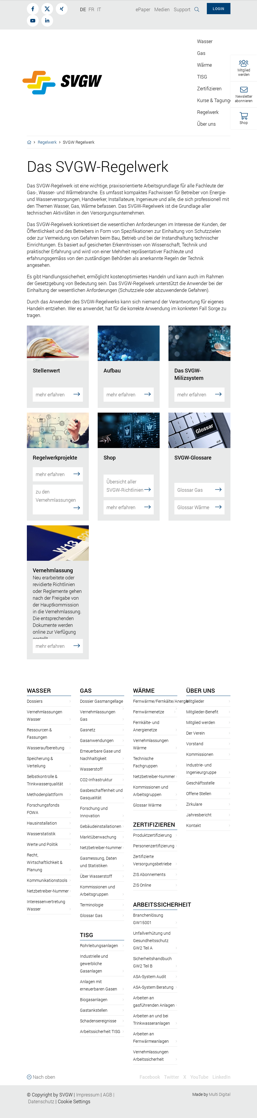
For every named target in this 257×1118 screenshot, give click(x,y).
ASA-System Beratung (153, 981)
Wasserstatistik (41, 827)
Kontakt (193, 819)
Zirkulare (194, 798)
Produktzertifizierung (152, 829)
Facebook (150, 1071)
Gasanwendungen (97, 734)
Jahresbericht (199, 808)
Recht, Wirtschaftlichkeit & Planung (45, 856)
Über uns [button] (206, 124)
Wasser (39, 684)
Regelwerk (47, 142)
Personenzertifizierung (153, 839)
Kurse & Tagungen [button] (216, 100)
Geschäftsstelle (200, 776)
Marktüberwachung (98, 830)
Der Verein (195, 727)
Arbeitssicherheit (162, 898)
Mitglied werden (200, 716)
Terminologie (91, 898)
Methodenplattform (45, 788)
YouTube (199, 1071)
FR (91, 9)
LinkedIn (221, 1071)
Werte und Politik (42, 838)
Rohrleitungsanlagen (99, 939)
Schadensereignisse (98, 1014)
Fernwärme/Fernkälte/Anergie (161, 695)
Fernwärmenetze (148, 705)
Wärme (144, 684)
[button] (243, 68)
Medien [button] (162, 9)
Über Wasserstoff (96, 870)
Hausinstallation (42, 817)
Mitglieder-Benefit (202, 705)
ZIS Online (142, 879)
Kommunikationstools (47, 874)
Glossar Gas (199, 483)
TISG (86, 928)
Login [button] (219, 8)
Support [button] (182, 9)
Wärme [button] (204, 65)
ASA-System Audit (149, 970)
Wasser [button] (204, 41)
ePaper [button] (143, 9)
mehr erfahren (58, 394)
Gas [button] (201, 53)
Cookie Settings (74, 1095)
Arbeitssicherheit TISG (100, 1025)
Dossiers (34, 695)
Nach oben (41, 1071)
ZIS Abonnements (149, 868)
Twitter (171, 1071)
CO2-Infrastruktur (96, 773)
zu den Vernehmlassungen (58, 496)
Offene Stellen (198, 787)
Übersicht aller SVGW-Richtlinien (129, 479)
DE (83, 9)
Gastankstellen (93, 1004)
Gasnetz (87, 723)
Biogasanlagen (93, 993)
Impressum (87, 1088)
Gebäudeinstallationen (100, 820)
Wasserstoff (91, 763)
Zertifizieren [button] (209, 88)
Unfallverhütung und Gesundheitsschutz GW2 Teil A (152, 934)
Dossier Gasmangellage (101, 695)
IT (99, 9)
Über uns (200, 684)
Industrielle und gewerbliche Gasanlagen (94, 957)
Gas (86, 684)
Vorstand (194, 737)
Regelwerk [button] (208, 112)
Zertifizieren (154, 818)
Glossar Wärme (199, 500)
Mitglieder (195, 695)
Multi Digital (219, 1088)
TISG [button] (202, 76)
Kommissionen (199, 748)
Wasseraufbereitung (45, 741)
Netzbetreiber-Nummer (48, 884)
